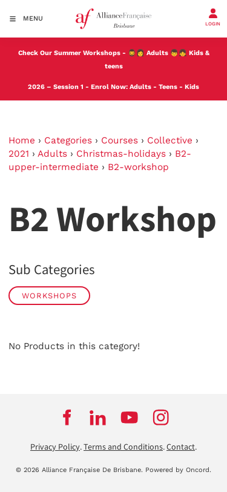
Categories (68, 140)
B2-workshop (138, 167)
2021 (18, 153)
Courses (119, 140)
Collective (169, 140)
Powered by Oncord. (178, 470)
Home (21, 140)
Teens (168, 87)
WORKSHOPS (49, 295)
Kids (192, 87)
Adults (157, 53)
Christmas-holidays (121, 153)
